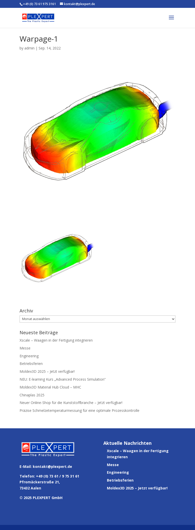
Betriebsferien (31, 363)
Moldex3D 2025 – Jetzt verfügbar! (47, 371)
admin (29, 48)
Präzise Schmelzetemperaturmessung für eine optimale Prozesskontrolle (79, 410)
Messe (25, 348)
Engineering (29, 356)
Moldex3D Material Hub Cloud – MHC (50, 387)
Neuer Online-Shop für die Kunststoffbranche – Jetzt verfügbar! (71, 402)
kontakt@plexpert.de (52, 466)
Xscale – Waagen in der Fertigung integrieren (56, 340)
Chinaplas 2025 (32, 395)
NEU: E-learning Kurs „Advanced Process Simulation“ (63, 379)
